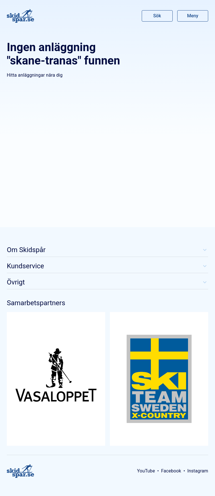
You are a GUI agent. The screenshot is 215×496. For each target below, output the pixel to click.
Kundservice (107, 266)
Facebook (171, 471)
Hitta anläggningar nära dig (34, 75)
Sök (157, 15)
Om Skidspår (107, 250)
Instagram (197, 471)
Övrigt (107, 282)
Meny (192, 15)
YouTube (146, 471)
